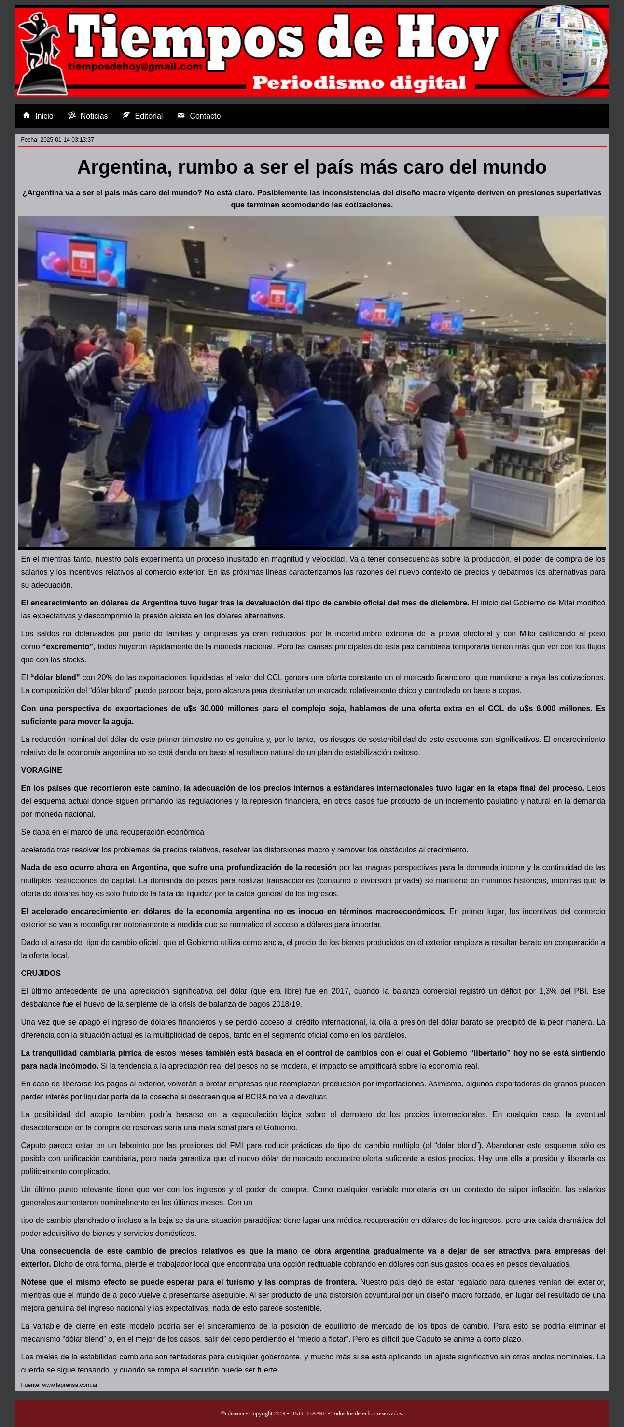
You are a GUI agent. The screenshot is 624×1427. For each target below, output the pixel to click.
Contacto (199, 115)
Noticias (88, 115)
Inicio (38, 115)
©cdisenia (232, 1413)
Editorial (143, 115)
